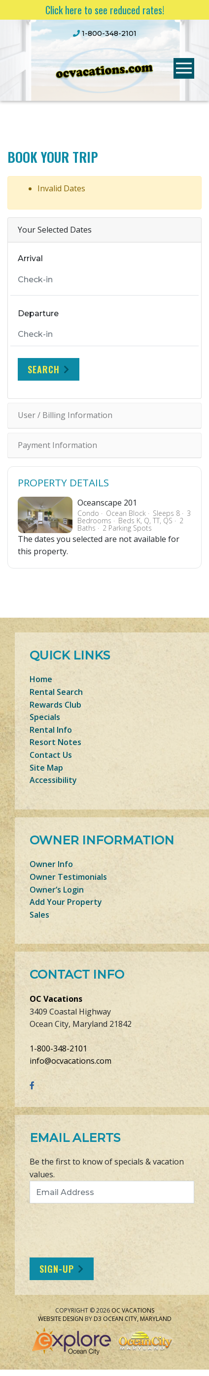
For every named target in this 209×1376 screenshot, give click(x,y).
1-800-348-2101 (58, 1048)
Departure (38, 313)
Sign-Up (56, 1268)
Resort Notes (55, 742)
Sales (39, 914)
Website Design (60, 1319)
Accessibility (53, 780)
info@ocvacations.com (70, 1060)
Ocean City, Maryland (137, 1319)
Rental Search (56, 692)
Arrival (30, 258)
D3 (98, 1319)
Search (44, 369)
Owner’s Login (57, 889)
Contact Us (51, 754)
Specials (45, 717)
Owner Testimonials (68, 876)
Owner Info (51, 864)
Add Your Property (66, 902)
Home (41, 679)
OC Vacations (56, 998)
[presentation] (112, 1230)
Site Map (46, 767)
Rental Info (51, 729)
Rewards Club (55, 704)
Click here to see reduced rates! (104, 9)
